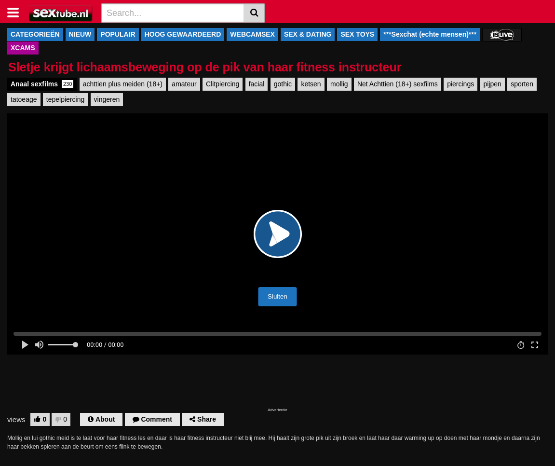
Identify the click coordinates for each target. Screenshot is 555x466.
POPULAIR (117, 34)
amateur (184, 84)
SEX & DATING (308, 34)
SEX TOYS (357, 34)
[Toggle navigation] (16, 11)
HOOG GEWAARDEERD (183, 34)
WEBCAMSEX (252, 34)
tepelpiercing (65, 99)
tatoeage (24, 99)
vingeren (107, 99)
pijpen (492, 84)
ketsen (311, 84)
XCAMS (23, 48)
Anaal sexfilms (42, 84)
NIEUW (80, 34)
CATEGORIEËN (35, 34)
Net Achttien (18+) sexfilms (397, 84)
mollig (339, 84)
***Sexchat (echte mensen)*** (429, 34)
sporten (522, 84)
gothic (283, 84)
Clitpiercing (222, 84)
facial (257, 84)
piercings (460, 84)
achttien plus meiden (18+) (122, 84)
